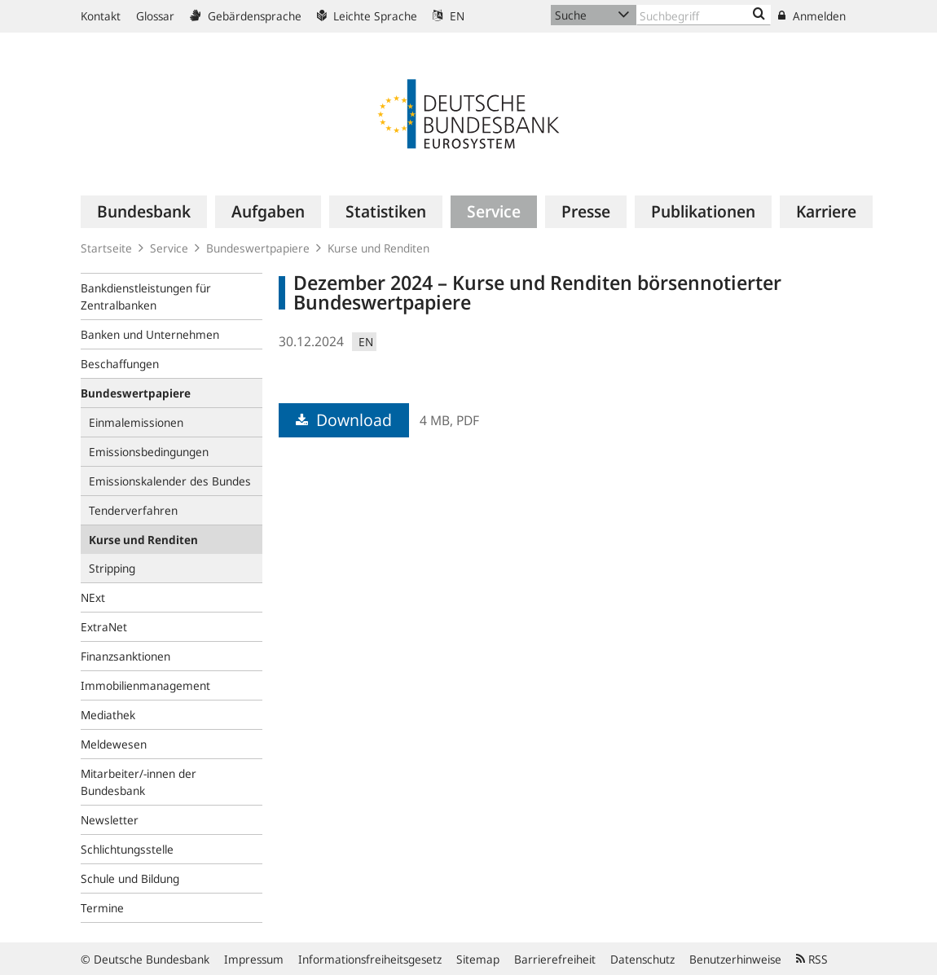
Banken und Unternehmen (150, 334)
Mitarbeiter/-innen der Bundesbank (138, 782)
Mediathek (108, 714)
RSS (812, 959)
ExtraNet (104, 627)
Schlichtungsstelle (127, 849)
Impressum (254, 959)
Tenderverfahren (133, 510)
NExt (93, 597)
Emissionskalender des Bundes (170, 481)
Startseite (106, 248)
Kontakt (101, 16)
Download (344, 420)
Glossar (155, 16)
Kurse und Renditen (378, 248)
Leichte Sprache (367, 16)
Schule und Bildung (130, 878)
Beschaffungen (120, 363)
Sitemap (477, 959)
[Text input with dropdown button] (703, 15)
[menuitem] (144, 211)
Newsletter (110, 820)
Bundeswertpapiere (258, 248)
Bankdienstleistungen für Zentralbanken (146, 296)
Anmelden (812, 16)
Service (169, 248)
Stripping (112, 568)
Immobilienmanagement (145, 685)
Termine (102, 908)
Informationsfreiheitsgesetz (370, 959)
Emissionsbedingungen (149, 451)
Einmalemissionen (136, 422)
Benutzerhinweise (735, 959)
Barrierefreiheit (555, 959)
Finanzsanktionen (125, 656)
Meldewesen (114, 744)
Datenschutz (642, 959)
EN (448, 16)
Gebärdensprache (245, 16)
